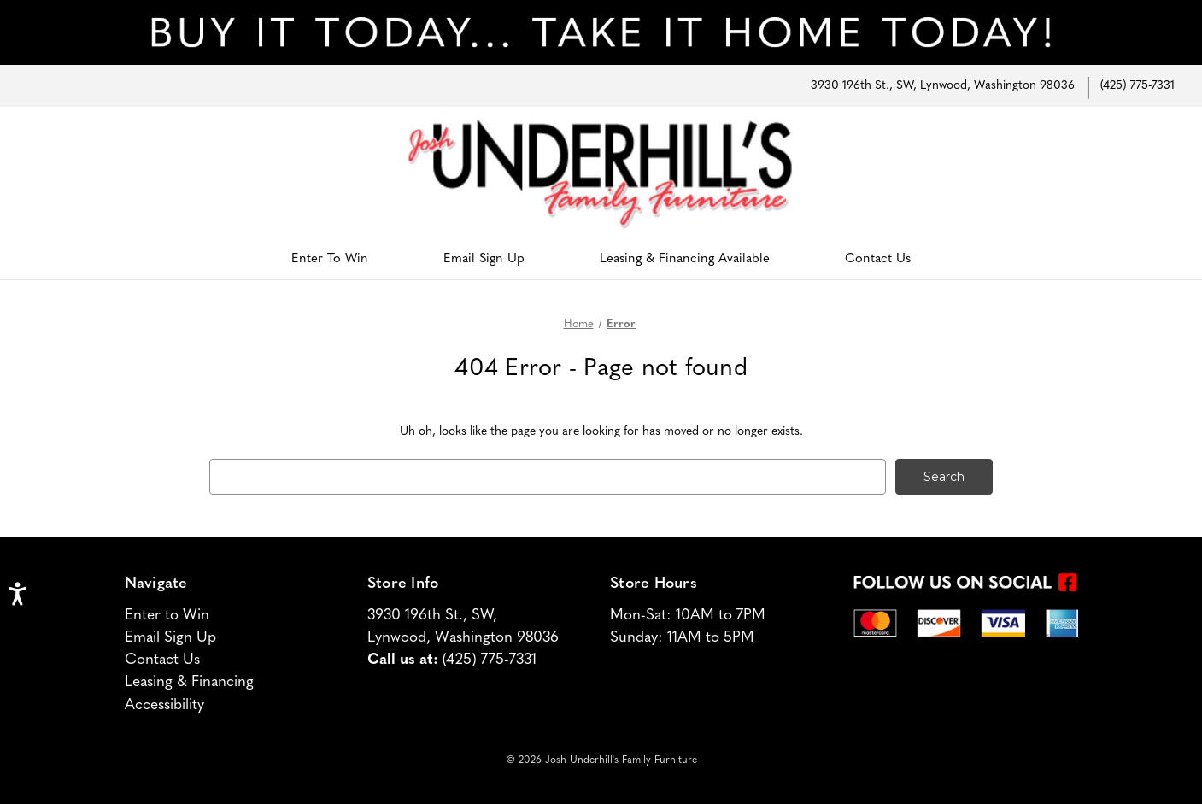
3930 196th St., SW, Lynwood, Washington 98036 (943, 85)
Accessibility (164, 705)
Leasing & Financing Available (685, 259)
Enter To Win (329, 259)
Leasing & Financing (189, 682)
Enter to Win (167, 615)
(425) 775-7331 (1137, 85)
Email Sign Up (484, 259)
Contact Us (878, 259)
